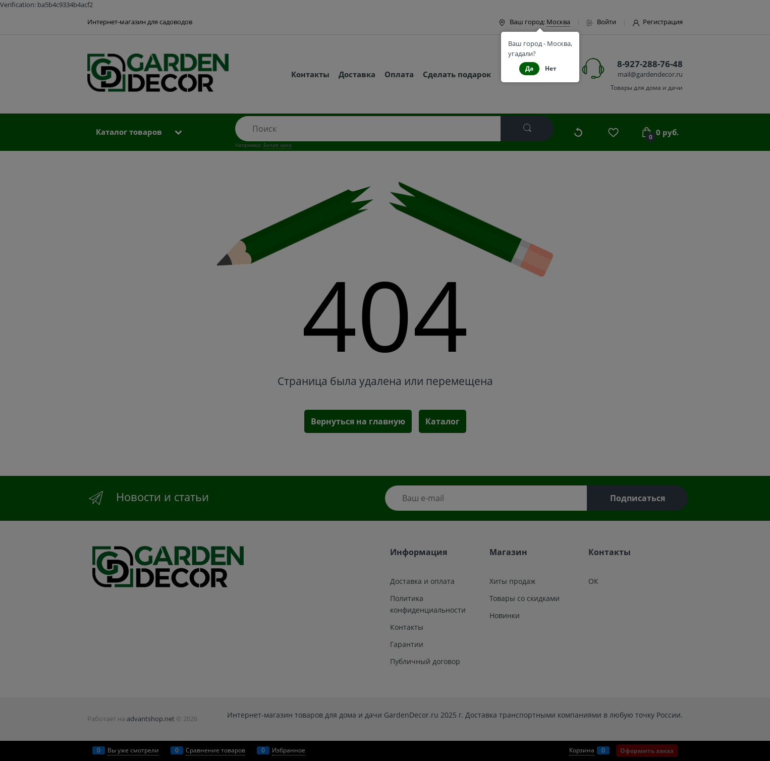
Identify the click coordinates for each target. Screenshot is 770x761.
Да (529, 68)
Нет (551, 68)
